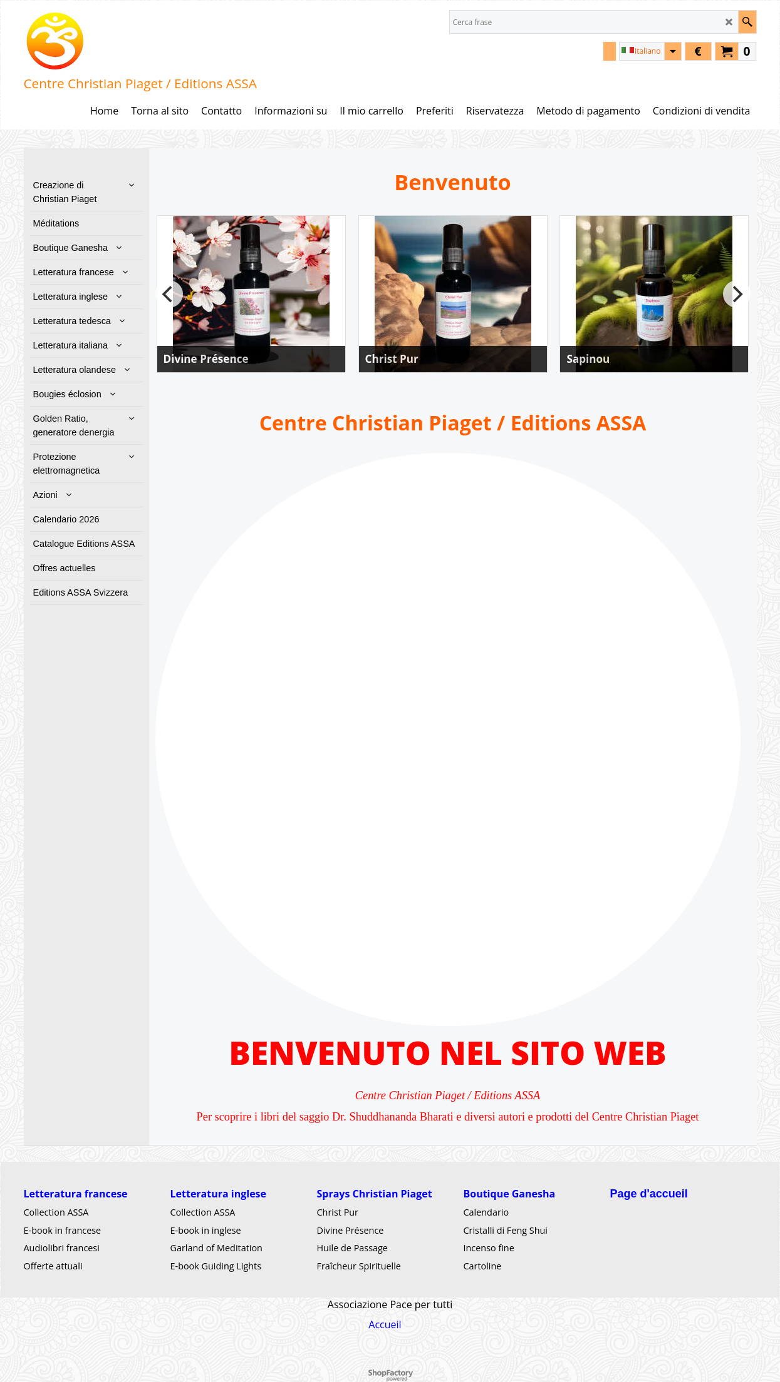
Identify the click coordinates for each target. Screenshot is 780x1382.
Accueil (384, 1324)
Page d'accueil (649, 1193)
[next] (737, 294)
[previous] (169, 294)
